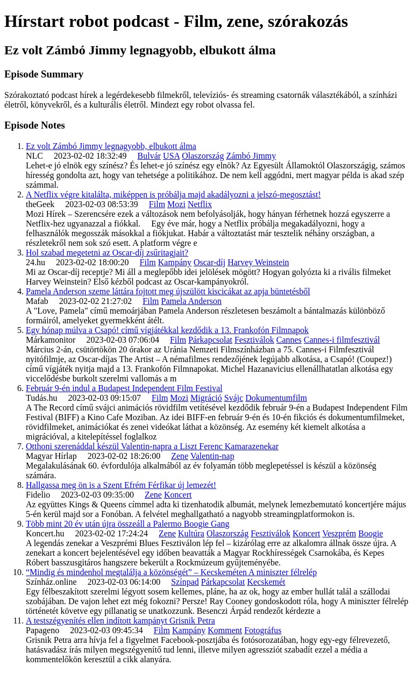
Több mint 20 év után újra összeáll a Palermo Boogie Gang (128, 523)
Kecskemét (266, 581)
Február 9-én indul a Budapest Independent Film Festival (124, 388)
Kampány (174, 262)
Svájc (234, 397)
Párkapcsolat (210, 339)
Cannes (289, 339)
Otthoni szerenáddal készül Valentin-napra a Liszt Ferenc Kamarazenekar (152, 446)
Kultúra (191, 533)
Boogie (370, 533)
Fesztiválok (254, 339)
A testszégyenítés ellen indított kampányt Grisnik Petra (120, 620)
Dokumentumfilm (276, 397)
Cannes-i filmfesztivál (342, 339)
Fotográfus (262, 630)
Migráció (206, 397)
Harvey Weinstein (258, 262)
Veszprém (339, 533)
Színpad (185, 581)
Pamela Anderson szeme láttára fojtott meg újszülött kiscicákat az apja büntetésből (168, 291)
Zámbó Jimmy (251, 155)
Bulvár (149, 155)
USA (171, 155)
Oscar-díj (209, 262)
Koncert (178, 494)
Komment (225, 630)
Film (157, 204)
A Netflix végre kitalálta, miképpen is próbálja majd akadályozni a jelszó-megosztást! (173, 194)
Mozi (176, 204)
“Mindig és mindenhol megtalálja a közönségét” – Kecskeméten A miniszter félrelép (171, 572)
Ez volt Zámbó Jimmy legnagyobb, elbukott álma (111, 146)
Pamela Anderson (191, 301)
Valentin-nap (212, 456)
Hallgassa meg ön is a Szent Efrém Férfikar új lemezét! (121, 485)
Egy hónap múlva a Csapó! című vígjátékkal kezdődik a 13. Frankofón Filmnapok (167, 330)
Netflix (200, 204)
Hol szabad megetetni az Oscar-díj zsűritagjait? (107, 252)
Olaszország (203, 155)
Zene (179, 456)
